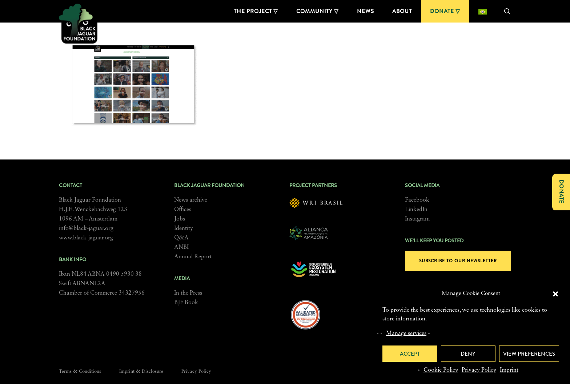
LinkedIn (416, 210)
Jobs (179, 219)
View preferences (529, 354)
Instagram (417, 219)
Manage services (406, 333)
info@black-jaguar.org (86, 228)
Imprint (509, 370)
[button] (555, 294)
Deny (468, 354)
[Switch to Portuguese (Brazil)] (482, 11)
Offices (182, 210)
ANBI (181, 247)
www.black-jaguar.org (86, 238)
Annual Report (193, 257)
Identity (183, 228)
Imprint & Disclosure (141, 371)
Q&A (181, 238)
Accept (410, 354)
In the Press (188, 293)
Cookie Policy (441, 370)
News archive (190, 200)
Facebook (417, 200)
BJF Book (186, 303)
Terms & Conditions (80, 371)
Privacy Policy (479, 370)
